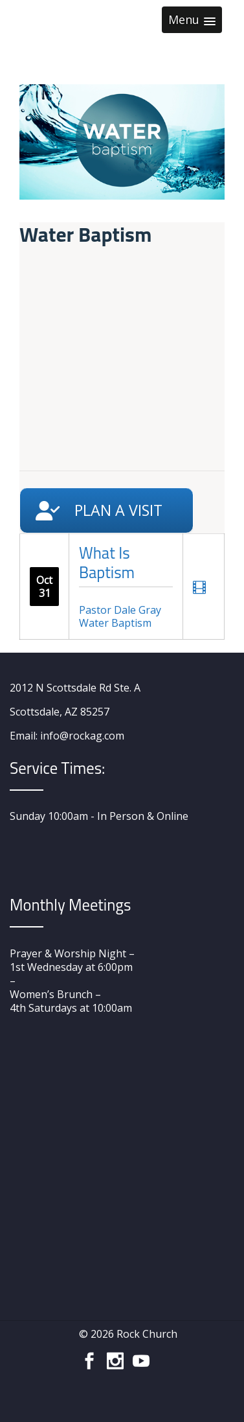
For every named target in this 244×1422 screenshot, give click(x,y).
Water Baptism (115, 623)
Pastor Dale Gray (120, 610)
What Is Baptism (107, 562)
